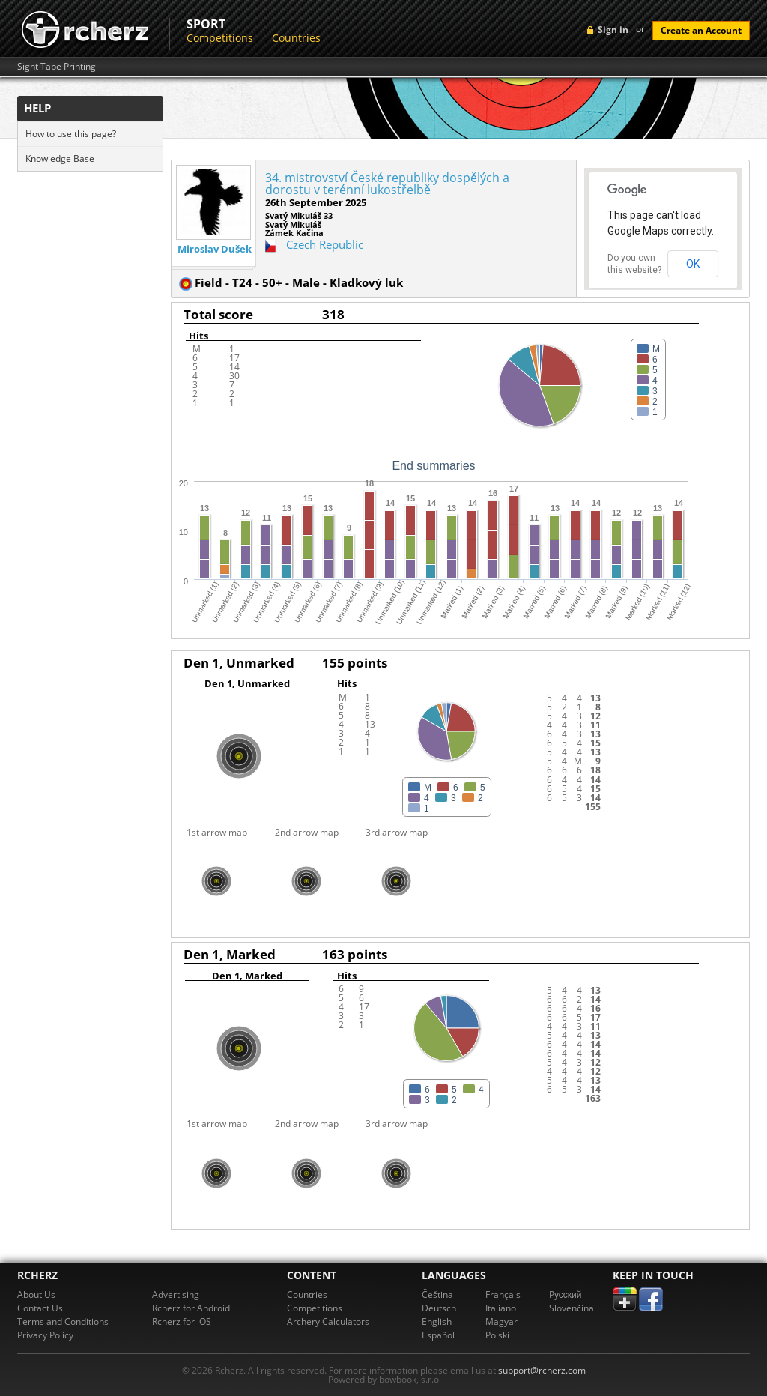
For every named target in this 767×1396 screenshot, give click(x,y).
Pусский (565, 1294)
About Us (36, 1294)
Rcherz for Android (191, 1308)
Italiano (500, 1308)
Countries (296, 38)
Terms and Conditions (63, 1321)
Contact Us (40, 1308)
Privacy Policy (45, 1335)
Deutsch (439, 1308)
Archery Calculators (328, 1321)
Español (438, 1335)
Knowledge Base (59, 158)
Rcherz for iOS (181, 1321)
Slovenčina (571, 1308)
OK (693, 264)
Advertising (175, 1294)
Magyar (501, 1321)
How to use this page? (70, 133)
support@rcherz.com (542, 1370)
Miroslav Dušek (215, 249)
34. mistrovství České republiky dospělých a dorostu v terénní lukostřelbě (387, 183)
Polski (497, 1335)
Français (503, 1294)
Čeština (437, 1294)
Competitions (220, 38)
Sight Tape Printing (56, 66)
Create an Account (701, 30)
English (437, 1321)
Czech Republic (324, 244)
